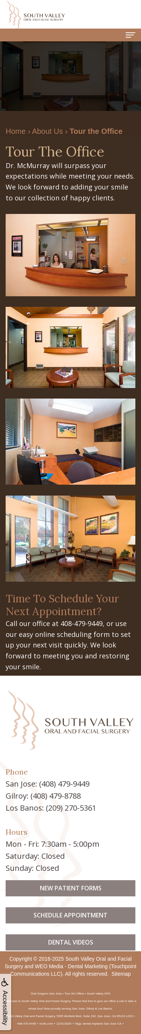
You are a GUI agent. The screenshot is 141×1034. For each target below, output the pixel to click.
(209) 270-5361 (71, 808)
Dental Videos (70, 950)
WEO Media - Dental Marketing (71, 966)
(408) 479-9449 (64, 784)
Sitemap (120, 974)
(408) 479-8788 (55, 796)
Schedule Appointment (70, 924)
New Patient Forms (71, 897)
